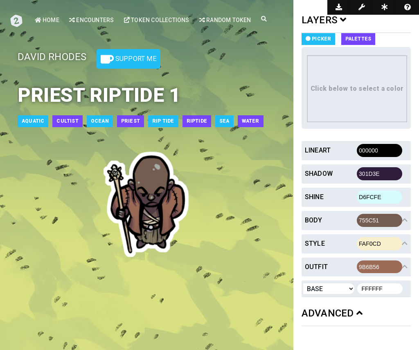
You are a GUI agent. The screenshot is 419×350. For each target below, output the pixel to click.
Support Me (128, 59)
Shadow (319, 173)
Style (315, 243)
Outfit (316, 267)
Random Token (225, 20)
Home (47, 20)
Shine (314, 197)
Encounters (91, 20)
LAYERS (324, 20)
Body (313, 220)
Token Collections (156, 20)
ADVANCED (332, 313)
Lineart (318, 150)
